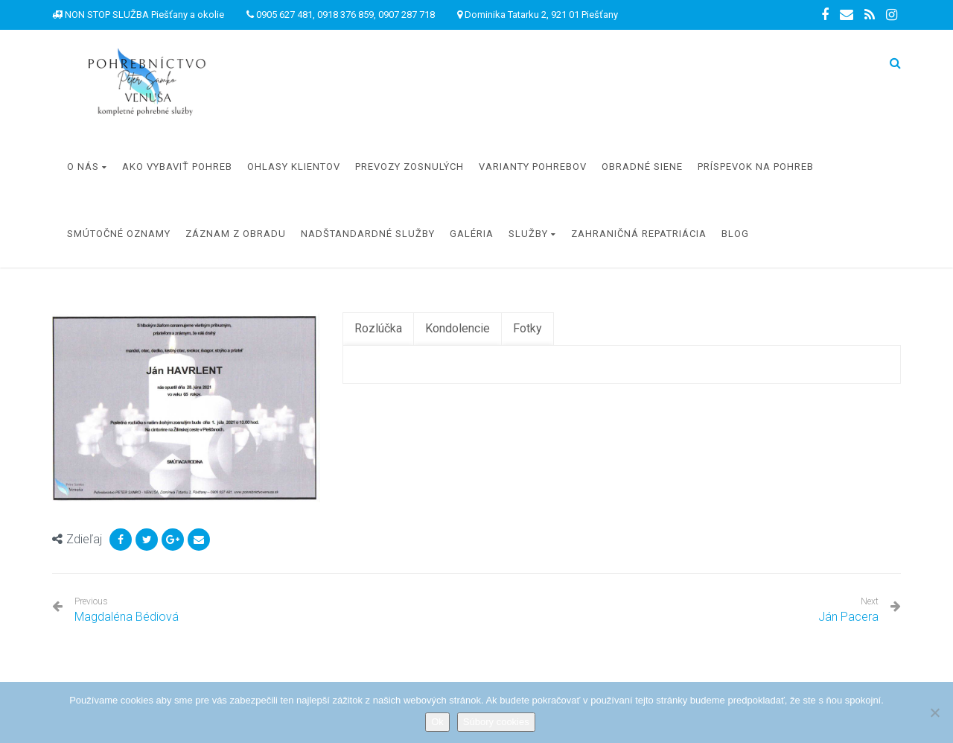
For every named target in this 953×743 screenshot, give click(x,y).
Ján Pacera (848, 617)
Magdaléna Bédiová (126, 610)
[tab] (378, 329)
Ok (437, 721)
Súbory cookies (496, 721)
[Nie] (934, 712)
